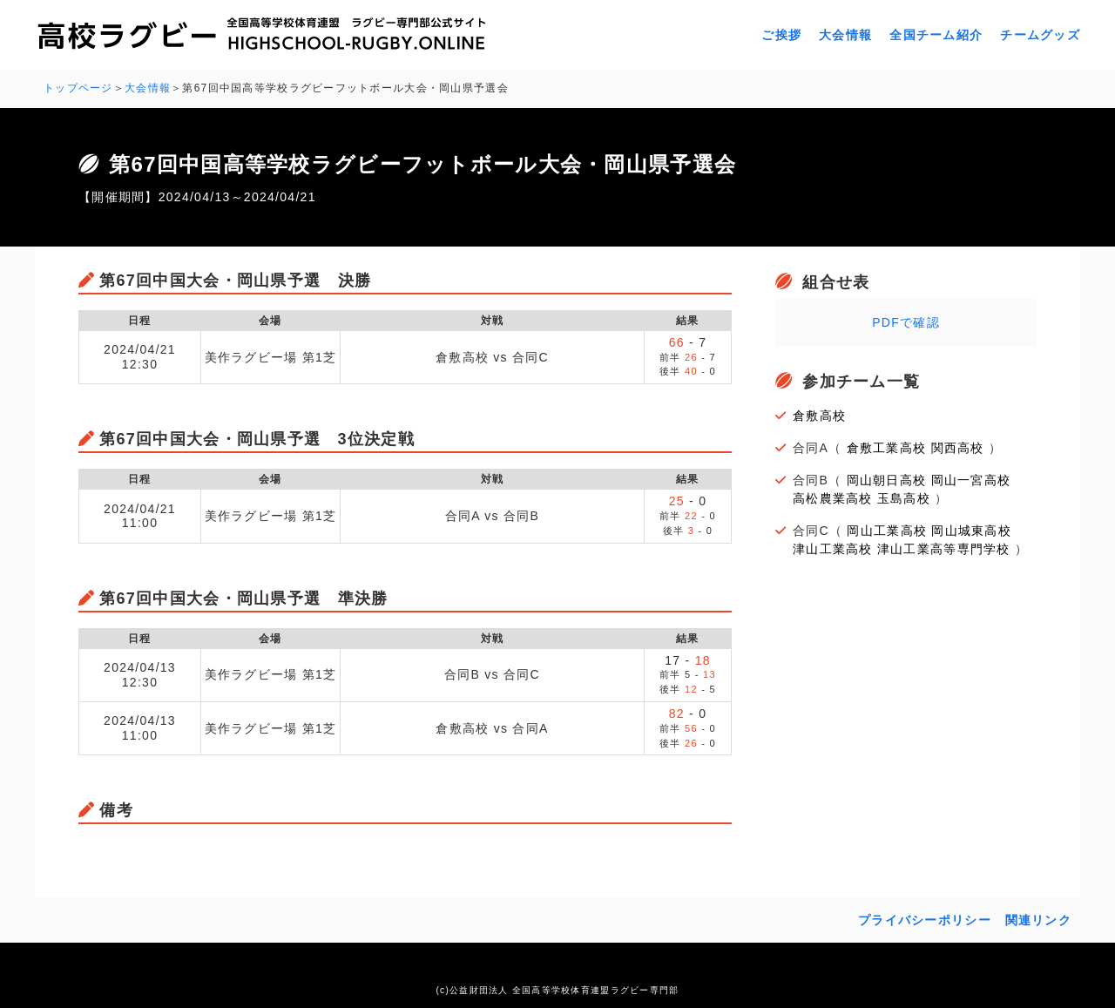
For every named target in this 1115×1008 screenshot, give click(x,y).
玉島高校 (903, 498)
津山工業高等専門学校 (943, 549)
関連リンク (1038, 920)
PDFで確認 (906, 322)
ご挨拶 (781, 35)
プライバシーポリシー (924, 920)
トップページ (78, 88)
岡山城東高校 (971, 530)
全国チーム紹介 (936, 35)
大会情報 (845, 35)
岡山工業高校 (887, 530)
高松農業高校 (833, 498)
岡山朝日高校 (887, 480)
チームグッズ (1040, 35)
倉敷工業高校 (887, 448)
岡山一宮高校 (971, 480)
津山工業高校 (833, 549)
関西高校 (957, 448)
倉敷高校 (819, 415)
